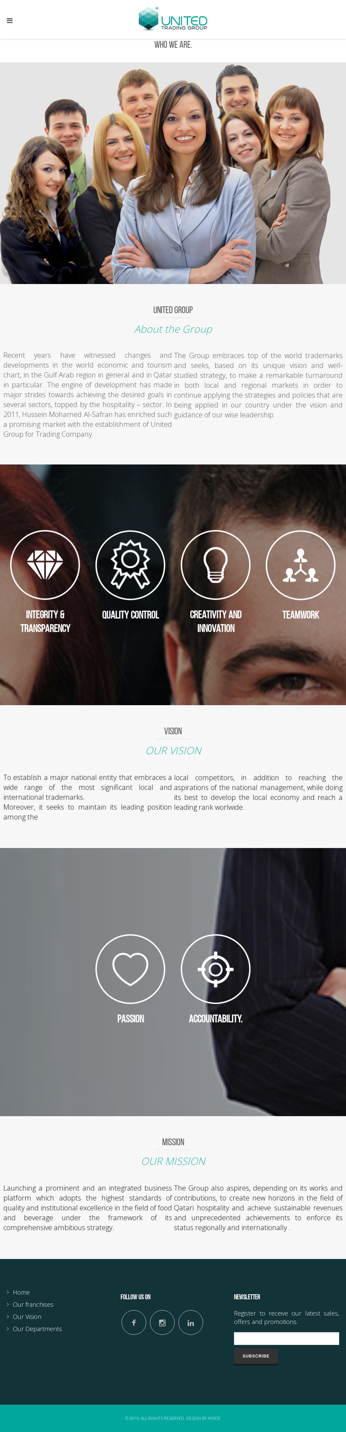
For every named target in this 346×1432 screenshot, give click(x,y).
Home (21, 1292)
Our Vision (27, 1316)
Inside (214, 1418)
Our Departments (37, 1329)
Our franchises (33, 1304)
